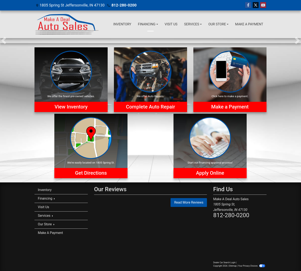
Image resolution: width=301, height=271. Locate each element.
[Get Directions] (91, 146)
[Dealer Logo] (67, 24)
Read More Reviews (188, 202)
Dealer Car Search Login (224, 262)
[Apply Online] (210, 146)
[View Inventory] (71, 79)
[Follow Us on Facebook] (248, 5)
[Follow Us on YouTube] (263, 5)
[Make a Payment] (230, 79)
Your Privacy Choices (251, 266)
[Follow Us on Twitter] (256, 5)
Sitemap (233, 266)
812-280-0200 (123, 5)
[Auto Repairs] (150, 79)
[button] (3, 40)
